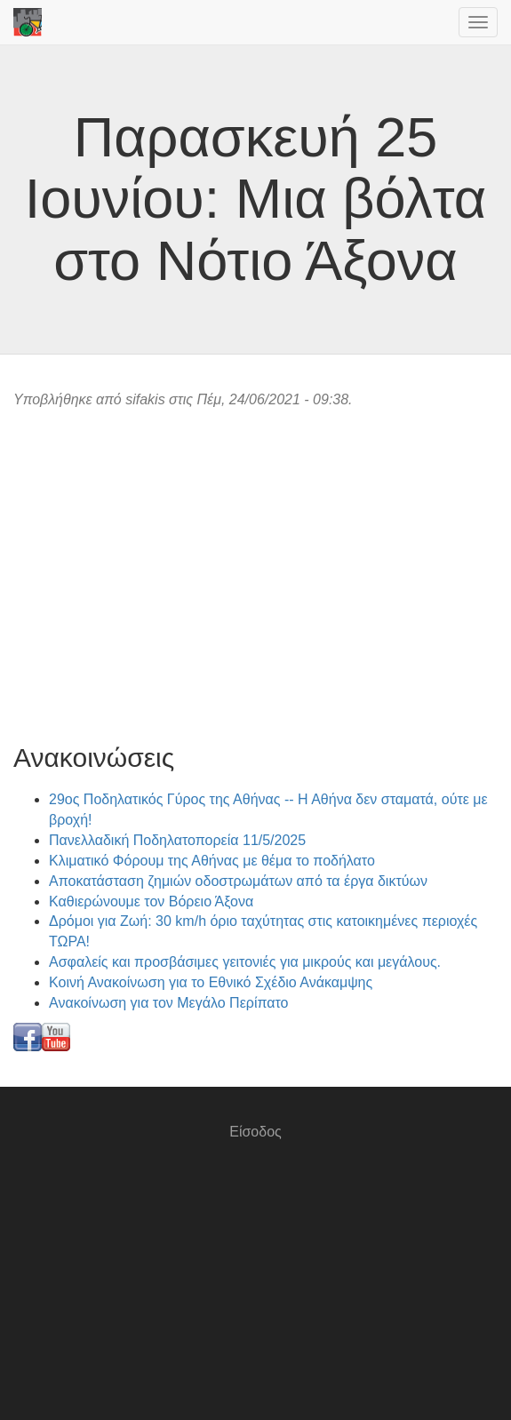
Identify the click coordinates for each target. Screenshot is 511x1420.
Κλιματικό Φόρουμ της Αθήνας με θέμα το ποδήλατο (212, 860)
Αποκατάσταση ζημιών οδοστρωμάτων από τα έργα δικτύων (238, 881)
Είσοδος (255, 1131)
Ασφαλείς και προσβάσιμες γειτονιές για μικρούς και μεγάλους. (245, 961)
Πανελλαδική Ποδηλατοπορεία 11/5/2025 (177, 840)
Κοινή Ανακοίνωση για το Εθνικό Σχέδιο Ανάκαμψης (210, 982)
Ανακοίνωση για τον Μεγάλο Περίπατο (169, 1002)
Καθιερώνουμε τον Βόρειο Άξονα (151, 901)
